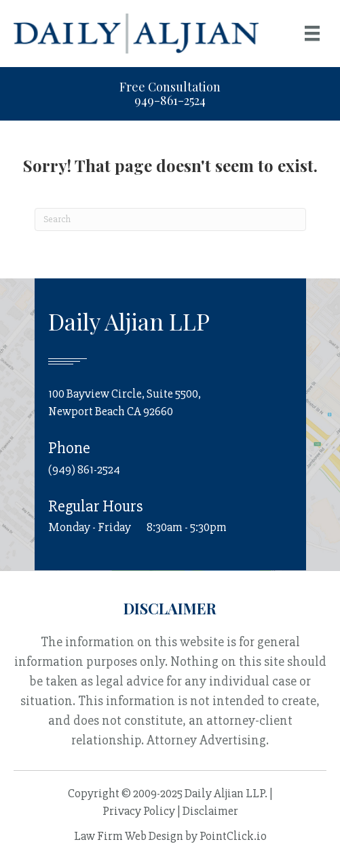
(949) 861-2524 (84, 469)
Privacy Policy (138, 810)
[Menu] (312, 33)
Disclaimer (210, 810)
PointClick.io (233, 835)
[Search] (170, 219)
